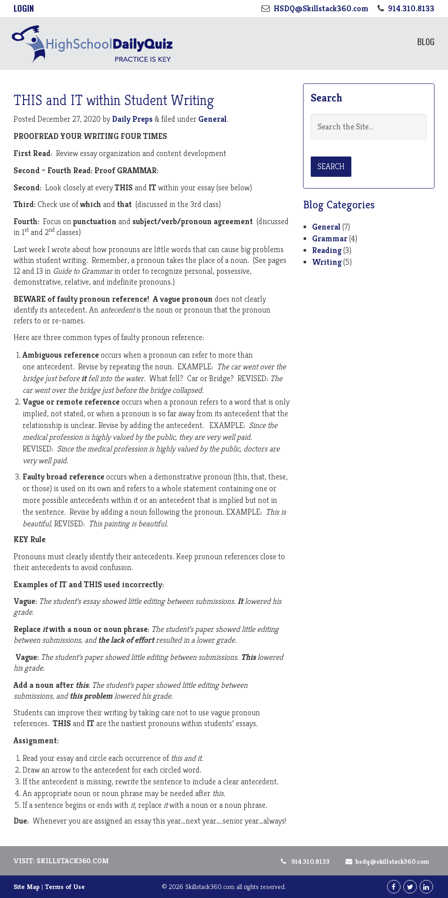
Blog (425, 41)
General (212, 119)
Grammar (329, 238)
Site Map (27, 886)
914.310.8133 (304, 861)
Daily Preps (132, 119)
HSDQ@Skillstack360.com (385, 861)
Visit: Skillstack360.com (61, 861)
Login (24, 8)
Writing (326, 262)
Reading (326, 250)
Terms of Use (65, 886)
